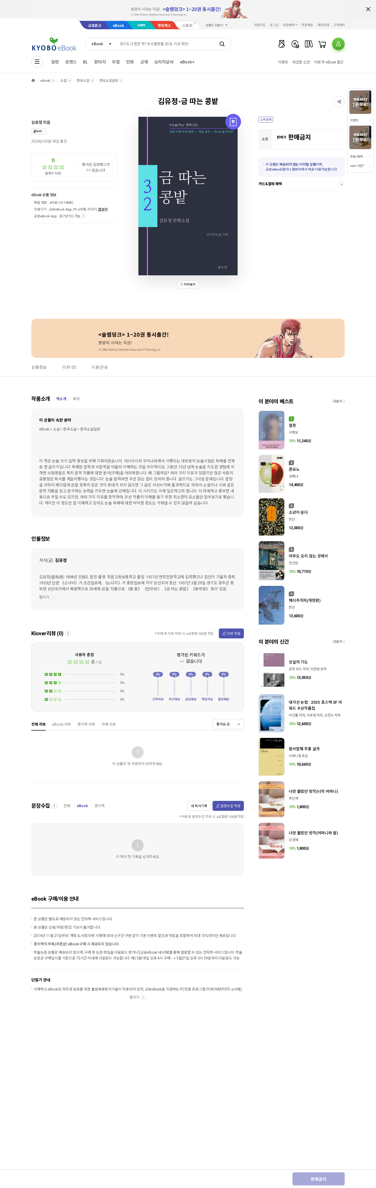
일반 (55, 62)
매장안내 (323, 25)
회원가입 (260, 25)
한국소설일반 (108, 81)
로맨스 (71, 62)
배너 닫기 (368, 9)
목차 (76, 399)
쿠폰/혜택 (356, 157)
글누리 (37, 131)
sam (141, 24)
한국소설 (83, 81)
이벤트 (283, 62)
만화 (130, 62)
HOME (33, 80)
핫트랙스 (164, 26)
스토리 (187, 26)
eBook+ (187, 62)
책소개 (61, 399)
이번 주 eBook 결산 (328, 62)
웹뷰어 (103, 209)
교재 (144, 62)
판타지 (100, 62)
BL (85, 62)
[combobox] (100, 44)
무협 (116, 62)
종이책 (100, 806)
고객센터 (339, 25)
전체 (66, 806)
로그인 (274, 25)
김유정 (36, 122)
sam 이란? (357, 166)
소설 (63, 81)
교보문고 (94, 26)
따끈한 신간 (301, 62)
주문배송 (307, 25)
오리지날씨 (164, 62)
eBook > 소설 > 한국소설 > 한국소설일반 (69, 429)
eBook (118, 26)
